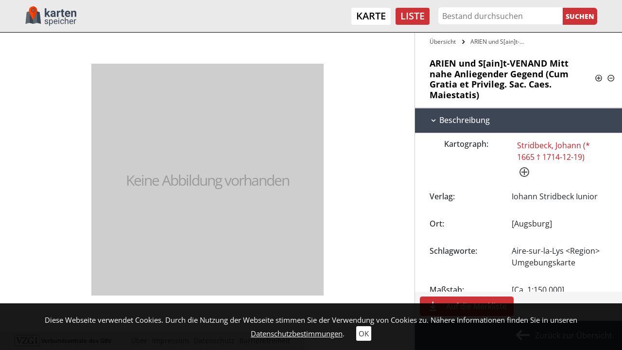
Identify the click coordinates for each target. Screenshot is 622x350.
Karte (371, 15)
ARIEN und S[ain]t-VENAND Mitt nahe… (499, 41)
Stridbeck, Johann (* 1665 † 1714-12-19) (553, 151)
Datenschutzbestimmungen (297, 333)
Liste (412, 15)
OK (364, 333)
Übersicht (443, 41)
